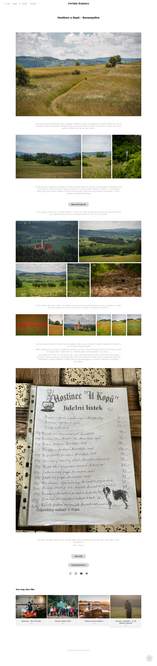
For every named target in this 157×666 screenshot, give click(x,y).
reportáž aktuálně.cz (78, 565)
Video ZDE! (78, 556)
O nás (7, 4)
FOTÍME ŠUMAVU (78, 3)
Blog (15, 4)
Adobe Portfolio (83, 650)
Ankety (33, 4)
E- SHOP (23, 4)
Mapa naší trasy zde (78, 204)
